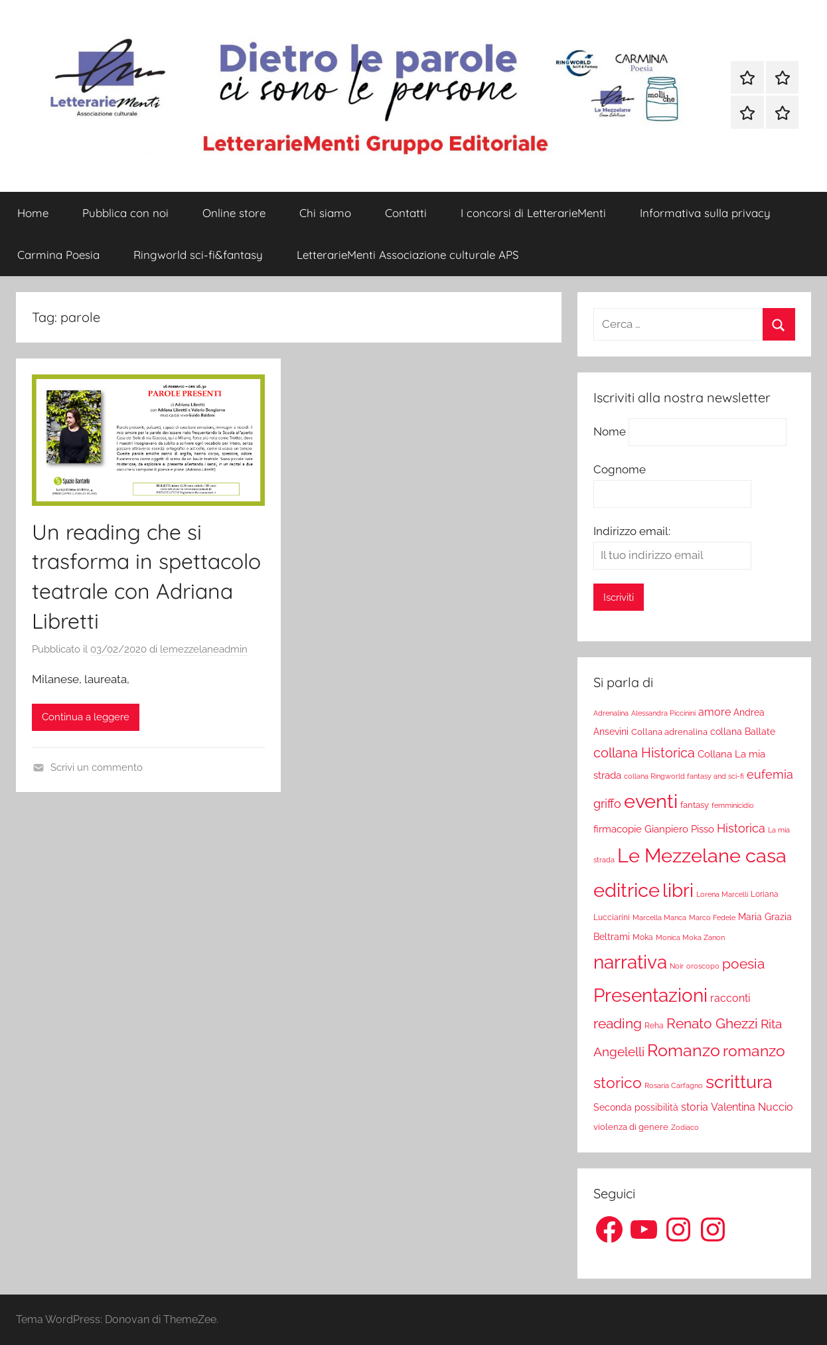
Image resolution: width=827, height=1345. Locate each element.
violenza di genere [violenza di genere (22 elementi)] (630, 1127)
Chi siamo (325, 213)
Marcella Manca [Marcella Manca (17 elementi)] (659, 917)
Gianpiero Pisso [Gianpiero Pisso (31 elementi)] (679, 828)
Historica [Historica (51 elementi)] (741, 828)
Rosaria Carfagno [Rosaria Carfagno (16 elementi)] (673, 1085)
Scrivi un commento (96, 767)
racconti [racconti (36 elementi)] (730, 998)
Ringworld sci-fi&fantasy (198, 255)
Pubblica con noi (125, 213)
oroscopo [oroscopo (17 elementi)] (702, 966)
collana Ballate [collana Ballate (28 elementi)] (742, 731)
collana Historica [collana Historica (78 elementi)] (644, 753)
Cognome (619, 469)
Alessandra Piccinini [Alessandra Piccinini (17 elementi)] (663, 713)
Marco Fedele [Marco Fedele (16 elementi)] (712, 917)
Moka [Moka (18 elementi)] (643, 937)
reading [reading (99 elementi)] (617, 1023)
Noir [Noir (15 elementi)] (677, 966)
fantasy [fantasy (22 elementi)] (694, 805)
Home (32, 213)
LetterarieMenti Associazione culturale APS (408, 255)
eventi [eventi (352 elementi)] (651, 801)
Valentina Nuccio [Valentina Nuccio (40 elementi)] (752, 1107)
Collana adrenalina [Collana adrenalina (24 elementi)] (669, 731)
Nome (609, 431)
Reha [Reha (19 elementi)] (654, 1025)
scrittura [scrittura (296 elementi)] (739, 1081)
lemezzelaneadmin (204, 649)
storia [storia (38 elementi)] (694, 1107)
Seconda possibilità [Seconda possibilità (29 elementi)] (635, 1107)
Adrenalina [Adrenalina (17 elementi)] (611, 713)
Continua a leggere (85, 717)
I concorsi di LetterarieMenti (533, 213)
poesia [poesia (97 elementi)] (743, 963)
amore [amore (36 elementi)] (714, 712)
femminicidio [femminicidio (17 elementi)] (733, 805)
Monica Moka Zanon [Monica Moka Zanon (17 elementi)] (690, 937)
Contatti (406, 213)
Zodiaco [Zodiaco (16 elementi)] (685, 1127)
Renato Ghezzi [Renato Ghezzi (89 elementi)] (712, 1024)
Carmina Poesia (58, 255)
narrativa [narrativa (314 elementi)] (630, 962)
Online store (233, 213)
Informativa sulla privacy (705, 213)
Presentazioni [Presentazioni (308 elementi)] (650, 995)
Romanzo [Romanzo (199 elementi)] (683, 1050)
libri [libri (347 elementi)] (678, 890)
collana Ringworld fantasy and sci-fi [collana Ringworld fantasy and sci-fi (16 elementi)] (684, 776)
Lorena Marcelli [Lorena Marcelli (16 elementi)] (722, 894)
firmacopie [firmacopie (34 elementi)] (617, 829)
